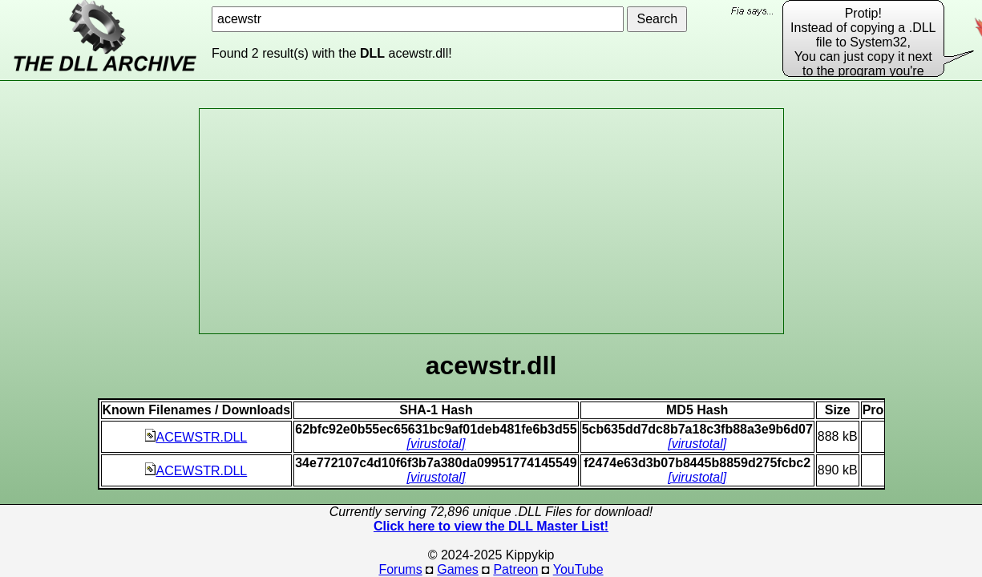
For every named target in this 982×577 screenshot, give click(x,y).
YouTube (578, 569)
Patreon (515, 569)
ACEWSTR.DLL (196, 437)
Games (458, 569)
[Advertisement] (491, 221)
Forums (400, 569)
